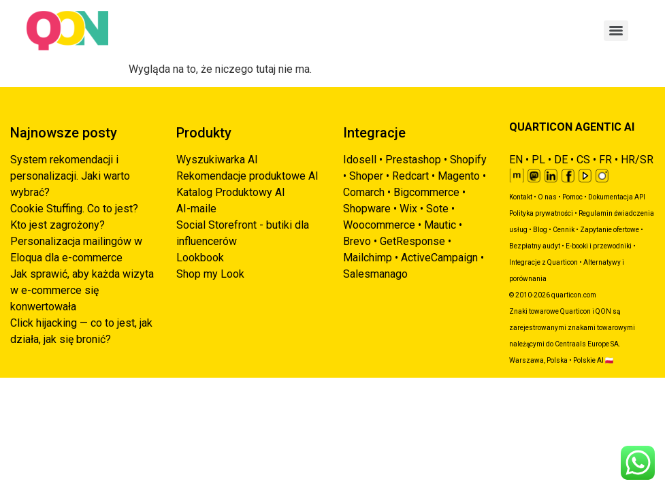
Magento (459, 175)
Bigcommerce (426, 192)
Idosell (359, 159)
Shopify (468, 159)
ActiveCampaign (439, 257)
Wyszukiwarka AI (217, 159)
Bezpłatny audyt (534, 246)
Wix (408, 208)
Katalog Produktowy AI (230, 192)
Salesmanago (375, 273)
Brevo (357, 241)
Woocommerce (379, 224)
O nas (547, 197)
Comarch (364, 192)
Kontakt (520, 197)
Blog (540, 229)
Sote (437, 208)
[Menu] (616, 30)
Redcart (410, 175)
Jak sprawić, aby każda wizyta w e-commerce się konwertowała (82, 290)
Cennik (563, 229)
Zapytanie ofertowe (609, 229)
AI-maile (196, 208)
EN (516, 159)
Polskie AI (588, 360)
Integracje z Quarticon (543, 262)
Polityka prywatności (541, 213)
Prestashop (413, 159)
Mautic (440, 224)
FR (605, 159)
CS (583, 159)
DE (561, 159)
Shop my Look (210, 273)
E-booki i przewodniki (599, 246)
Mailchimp (367, 257)
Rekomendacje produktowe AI (247, 175)
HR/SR (637, 159)
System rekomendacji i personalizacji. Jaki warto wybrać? (70, 176)
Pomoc (572, 197)
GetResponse (412, 241)
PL (538, 159)
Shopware (367, 208)
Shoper (366, 175)
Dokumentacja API (616, 197)
